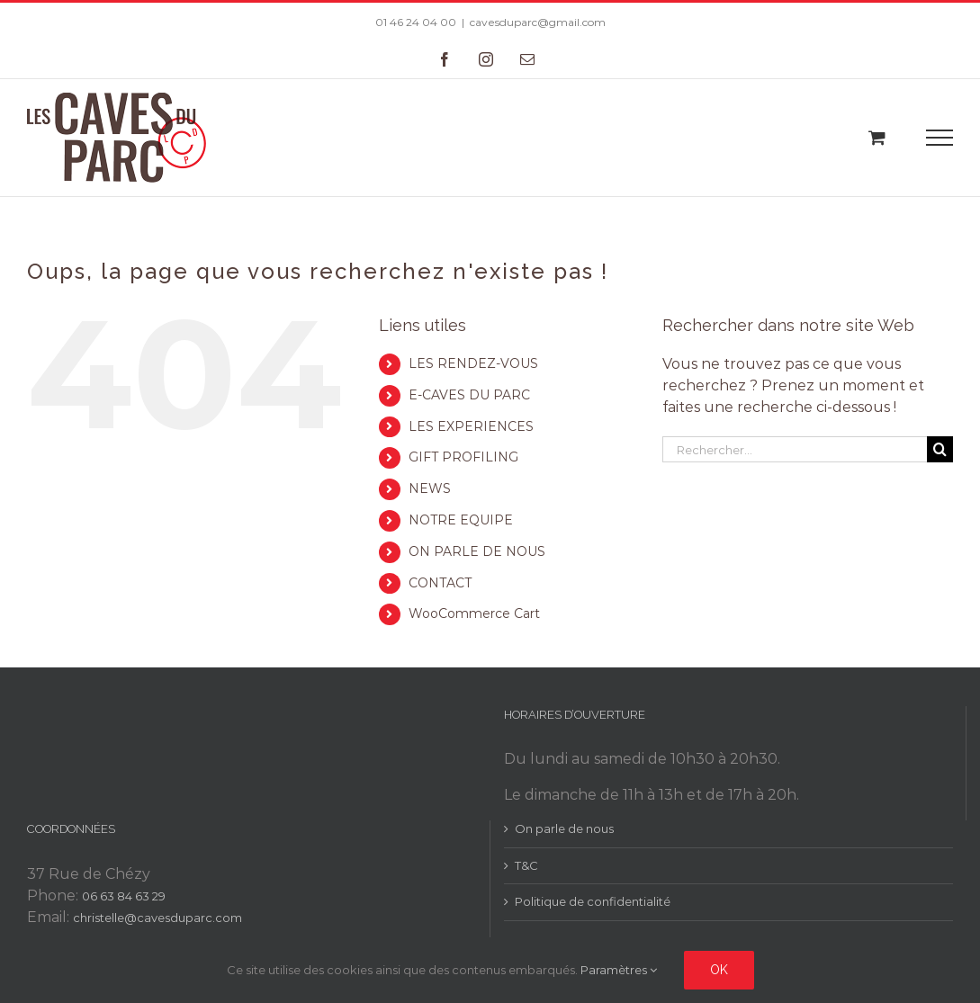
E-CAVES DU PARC (469, 395)
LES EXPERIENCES (471, 426)
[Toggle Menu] (940, 138)
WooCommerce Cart (474, 613)
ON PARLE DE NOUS (477, 551)
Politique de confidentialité (592, 901)
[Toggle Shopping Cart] (877, 137)
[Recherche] (940, 449)
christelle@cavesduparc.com (157, 917)
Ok (719, 970)
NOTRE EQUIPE (461, 520)
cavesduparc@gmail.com (538, 22)
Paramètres (618, 970)
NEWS (430, 488)
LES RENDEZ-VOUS (473, 363)
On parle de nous (564, 828)
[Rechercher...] (794, 449)
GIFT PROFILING (463, 457)
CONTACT (440, 583)
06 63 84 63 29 (124, 896)
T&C (526, 865)
